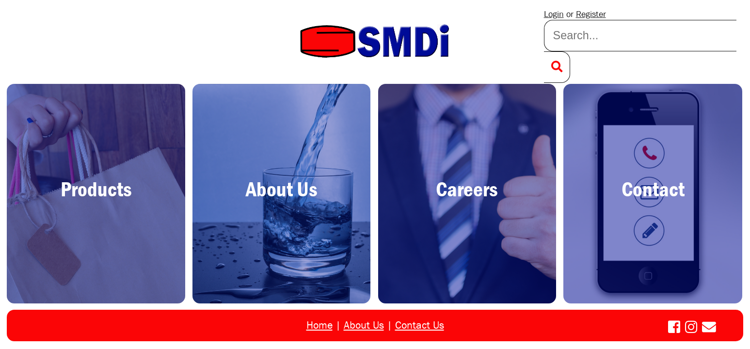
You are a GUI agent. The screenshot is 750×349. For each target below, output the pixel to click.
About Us (364, 325)
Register (591, 14)
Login (554, 14)
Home (319, 325)
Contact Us (419, 325)
